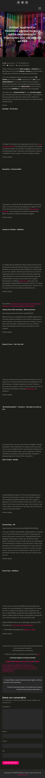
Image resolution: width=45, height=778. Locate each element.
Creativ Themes (22, 775)
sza (31, 665)
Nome (4, 731)
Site (3, 751)
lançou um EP (23, 281)
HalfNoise (18, 665)
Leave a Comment (23, 65)
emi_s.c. (38, 654)
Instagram (16, 661)
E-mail (4, 741)
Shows (25, 665)
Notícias (11, 65)
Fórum (37, 661)
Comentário (6, 707)
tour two (33, 668)
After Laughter (7, 665)
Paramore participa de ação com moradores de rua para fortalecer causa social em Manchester (24, 688)
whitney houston (8, 671)
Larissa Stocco (10, 63)
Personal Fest (30, 389)
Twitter (24, 661)
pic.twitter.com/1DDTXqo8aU (22, 625)
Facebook (9, 661)
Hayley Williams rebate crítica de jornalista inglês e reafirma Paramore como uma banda (23, 681)
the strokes (6, 668)
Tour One (16, 668)
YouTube (31, 661)
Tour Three (24, 668)
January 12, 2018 (29, 630)
